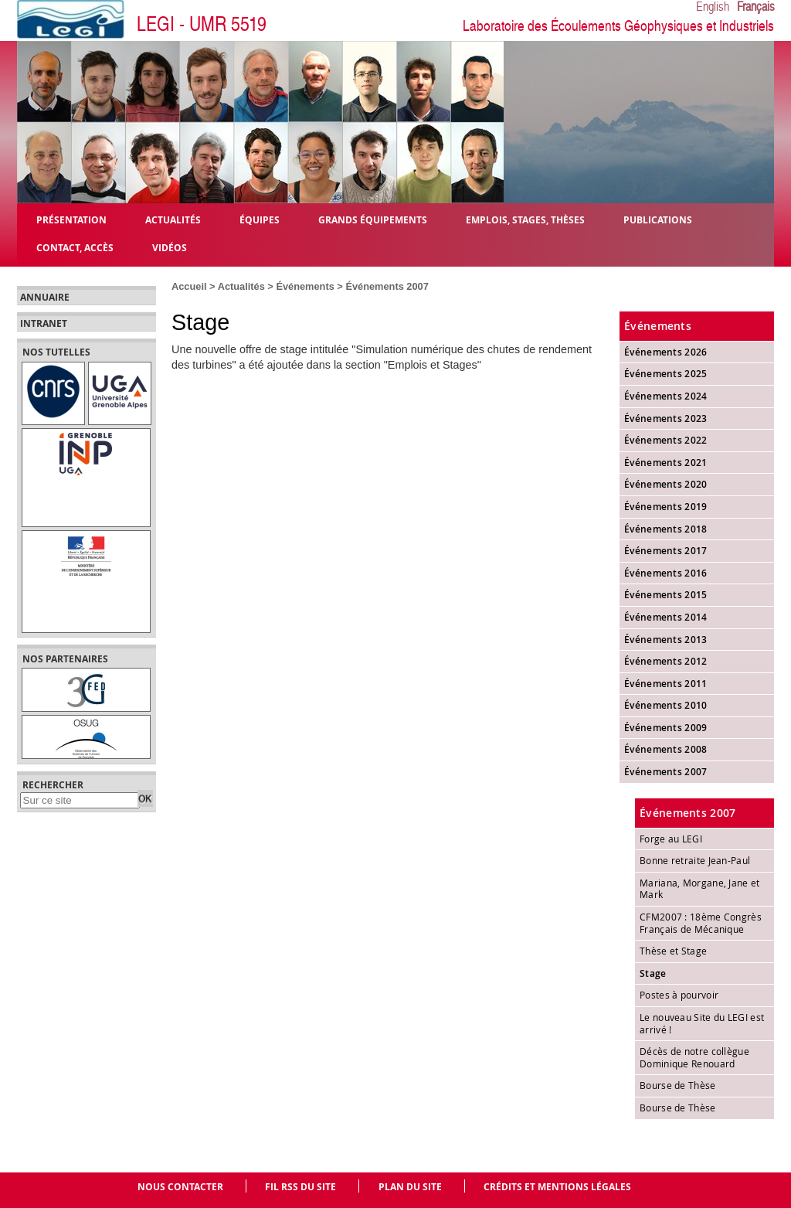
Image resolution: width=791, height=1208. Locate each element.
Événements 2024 (666, 396)
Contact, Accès (75, 247)
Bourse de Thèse (678, 1085)
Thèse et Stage (673, 950)
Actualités (241, 286)
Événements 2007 (386, 286)
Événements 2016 (666, 573)
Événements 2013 (666, 639)
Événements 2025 (666, 373)
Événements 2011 (666, 683)
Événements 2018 (666, 529)
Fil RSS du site (300, 1186)
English (712, 7)
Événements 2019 (666, 506)
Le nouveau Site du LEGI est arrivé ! (702, 1023)
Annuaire (45, 297)
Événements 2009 (666, 727)
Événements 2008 (666, 749)
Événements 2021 (666, 462)
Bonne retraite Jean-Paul (695, 860)
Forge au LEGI (671, 838)
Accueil (189, 286)
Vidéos (169, 247)
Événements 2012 (666, 661)
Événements (305, 286)
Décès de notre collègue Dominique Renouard (694, 1057)
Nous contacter (180, 1186)
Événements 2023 (666, 418)
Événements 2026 (666, 352)
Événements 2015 (666, 594)
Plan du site (410, 1186)
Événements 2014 (666, 617)
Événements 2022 (666, 440)
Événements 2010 (666, 705)
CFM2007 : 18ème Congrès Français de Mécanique (701, 922)
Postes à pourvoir (679, 995)
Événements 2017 (666, 550)
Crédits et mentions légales (557, 1186)
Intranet (43, 323)
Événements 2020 (666, 484)
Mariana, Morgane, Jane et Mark (700, 888)
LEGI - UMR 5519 (201, 24)
